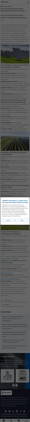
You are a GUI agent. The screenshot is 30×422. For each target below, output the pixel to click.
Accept (8, 220)
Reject (22, 220)
